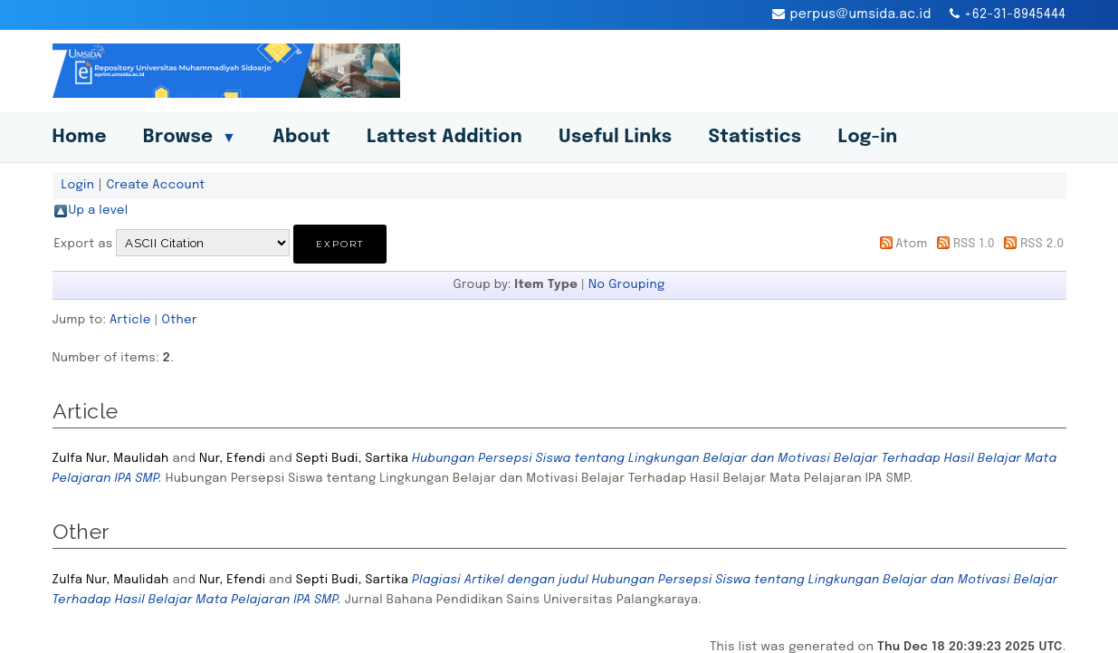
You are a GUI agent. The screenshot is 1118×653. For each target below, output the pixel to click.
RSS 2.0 (1042, 243)
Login (78, 184)
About (301, 137)
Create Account (155, 184)
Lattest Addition (444, 137)
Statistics (754, 137)
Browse (189, 137)
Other (179, 319)
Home (80, 137)
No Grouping (626, 284)
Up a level (99, 210)
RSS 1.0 (974, 243)
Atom (911, 243)
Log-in (867, 137)
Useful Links (616, 137)
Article (130, 319)
